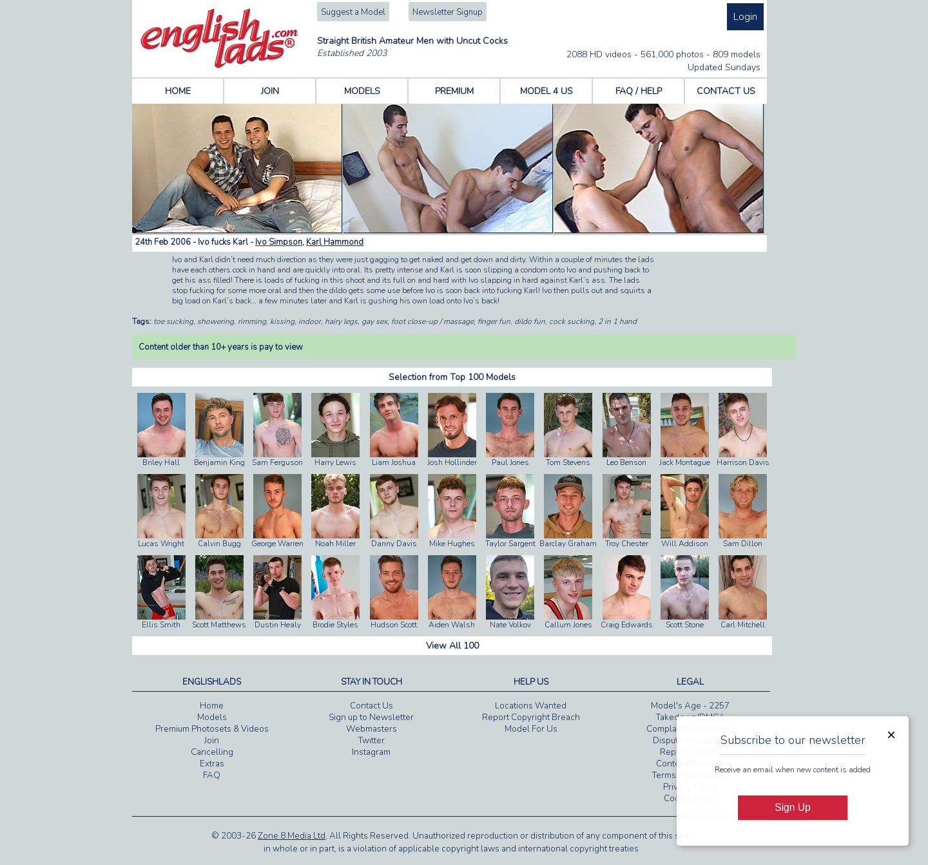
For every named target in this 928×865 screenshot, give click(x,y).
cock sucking (571, 321)
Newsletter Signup (447, 12)
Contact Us (371, 706)
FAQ (211, 775)
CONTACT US (726, 91)
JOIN (270, 91)
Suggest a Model (353, 12)
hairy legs (341, 321)
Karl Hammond (334, 242)
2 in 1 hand (617, 321)
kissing (282, 321)
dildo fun (529, 321)
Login (745, 17)
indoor (309, 321)
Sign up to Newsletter (371, 717)
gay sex (374, 321)
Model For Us (531, 729)
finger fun (494, 321)
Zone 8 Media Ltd (291, 836)
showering (215, 321)
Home (212, 706)
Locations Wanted (530, 706)
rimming (252, 321)
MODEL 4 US (546, 91)
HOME (178, 91)
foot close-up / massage (432, 321)
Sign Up (792, 807)
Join (211, 740)
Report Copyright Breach (531, 717)
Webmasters (371, 729)
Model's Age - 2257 (690, 706)
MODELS (362, 91)
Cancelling (212, 752)
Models (212, 717)
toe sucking (173, 321)
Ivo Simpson (278, 242)
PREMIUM (454, 91)
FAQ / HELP (638, 91)
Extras (212, 764)
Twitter (371, 740)
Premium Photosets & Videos (212, 729)
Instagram (371, 752)
